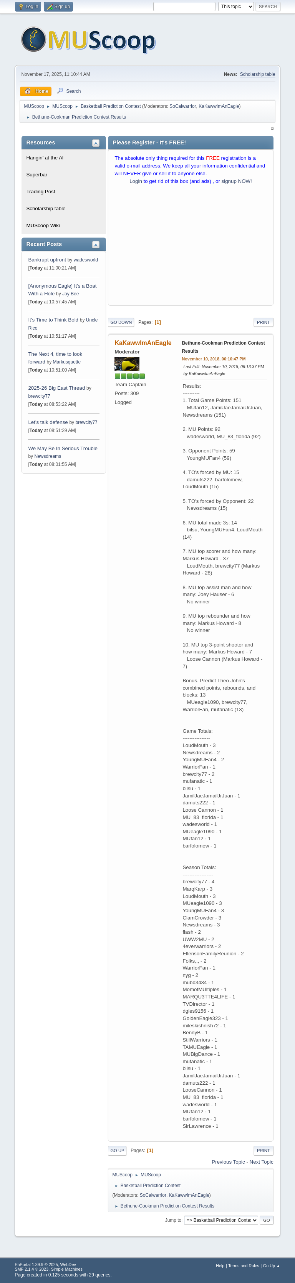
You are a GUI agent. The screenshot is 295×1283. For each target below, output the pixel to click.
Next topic (261, 1162)
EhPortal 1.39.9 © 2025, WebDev (45, 1264)
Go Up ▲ (271, 1265)
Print (263, 322)
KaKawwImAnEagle (219, 106)
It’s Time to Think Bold (53, 320)
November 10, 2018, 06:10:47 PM (213, 359)
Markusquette (67, 362)
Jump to (173, 1220)
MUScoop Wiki (43, 225)
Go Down (121, 322)
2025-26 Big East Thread (56, 388)
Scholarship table (257, 74)
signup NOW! (237, 181)
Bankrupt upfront (47, 260)
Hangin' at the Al (44, 158)
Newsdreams (47, 456)
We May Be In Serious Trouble (63, 448)
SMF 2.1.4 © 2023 (31, 1269)
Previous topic (228, 1162)
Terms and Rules (243, 1265)
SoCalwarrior (182, 106)
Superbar (36, 175)
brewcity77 (39, 396)
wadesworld (86, 260)
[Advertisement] (190, 247)
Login (135, 181)
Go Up (117, 1150)
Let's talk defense (48, 422)
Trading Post (40, 191)
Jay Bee (70, 293)
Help (220, 1265)
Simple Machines (67, 1269)
